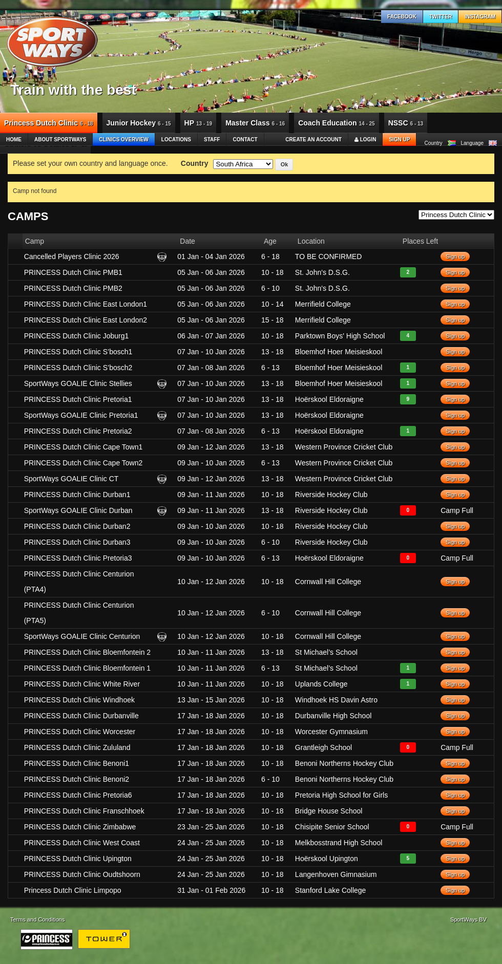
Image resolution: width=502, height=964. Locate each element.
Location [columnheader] (311, 241)
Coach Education (336, 123)
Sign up (399, 139)
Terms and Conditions (37, 919)
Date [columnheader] (187, 241)
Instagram (480, 16)
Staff (212, 139)
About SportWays (60, 139)
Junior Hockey (139, 123)
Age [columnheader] (270, 241)
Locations (176, 139)
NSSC (405, 123)
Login (365, 139)
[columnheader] (15, 241)
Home (14, 139)
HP (198, 123)
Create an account (313, 139)
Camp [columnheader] (34, 241)
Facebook (401, 16)
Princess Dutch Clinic (48, 123)
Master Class (255, 123)
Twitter (440, 16)
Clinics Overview (124, 139)
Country (194, 163)
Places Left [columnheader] (420, 241)
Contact (245, 139)
